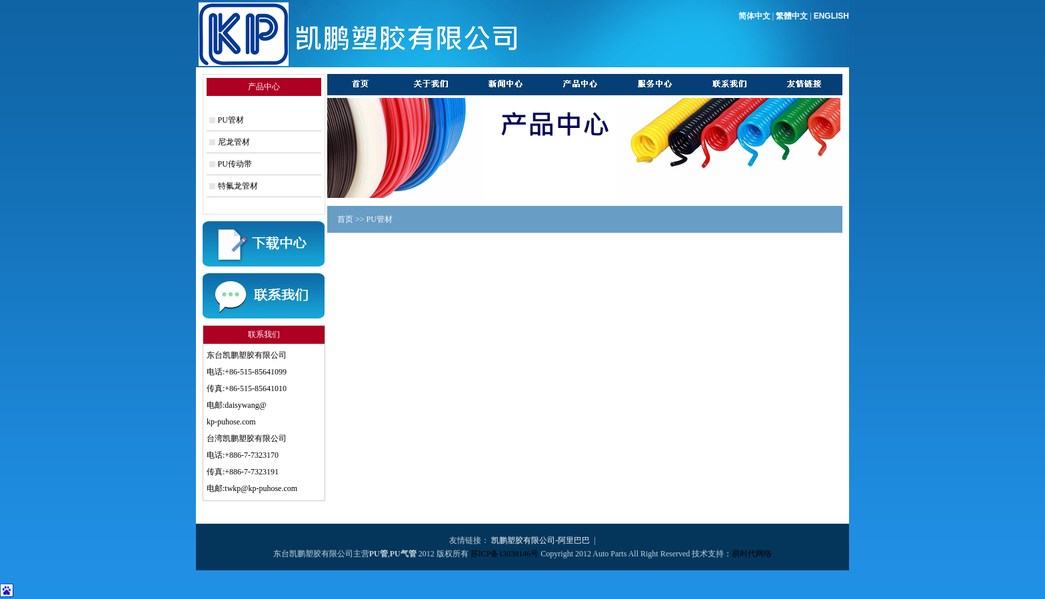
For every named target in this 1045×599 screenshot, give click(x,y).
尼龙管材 (234, 142)
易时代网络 (752, 553)
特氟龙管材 (238, 186)
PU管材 (231, 120)
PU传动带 (235, 164)
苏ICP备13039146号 (505, 553)
